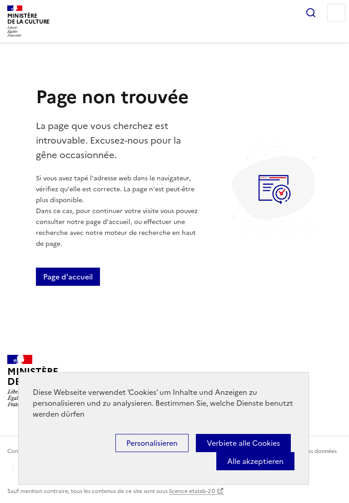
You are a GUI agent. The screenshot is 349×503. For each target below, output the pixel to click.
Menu (336, 13)
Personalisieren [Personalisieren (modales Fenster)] (152, 443)
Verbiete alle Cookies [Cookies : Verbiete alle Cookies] (243, 443)
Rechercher (311, 13)
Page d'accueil (68, 276)
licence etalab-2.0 (192, 491)
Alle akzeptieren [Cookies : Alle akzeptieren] (255, 461)
